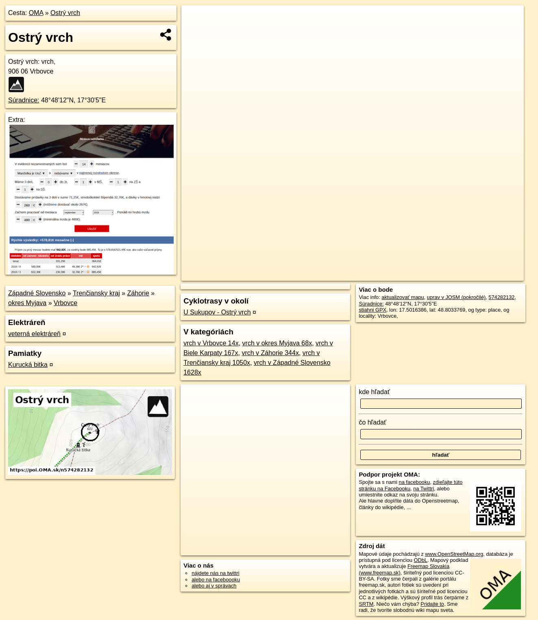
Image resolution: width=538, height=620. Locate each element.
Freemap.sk (428, 274)
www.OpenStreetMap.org (454, 554)
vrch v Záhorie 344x (270, 352)
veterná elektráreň (34, 333)
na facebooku (414, 482)
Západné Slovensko (36, 293)
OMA (36, 12)
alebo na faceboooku (216, 580)
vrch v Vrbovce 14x (210, 343)
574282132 (501, 297)
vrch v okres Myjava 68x (277, 343)
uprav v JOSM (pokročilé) (456, 297)
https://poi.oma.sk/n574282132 (488, 274)
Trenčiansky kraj (96, 293)
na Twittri (423, 489)
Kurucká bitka (28, 364)
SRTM (366, 604)
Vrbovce (65, 302)
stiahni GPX (372, 310)
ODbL (420, 560)
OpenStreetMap (386, 274)
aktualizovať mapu (402, 297)
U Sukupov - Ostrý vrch (216, 312)
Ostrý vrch (65, 12)
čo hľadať (372, 422)
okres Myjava (27, 302)
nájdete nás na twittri (215, 573)
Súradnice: (23, 100)
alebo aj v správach (214, 586)
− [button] (195, 32)
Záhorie (138, 293)
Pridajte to (432, 604)
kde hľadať (374, 391)
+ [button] (195, 19)
